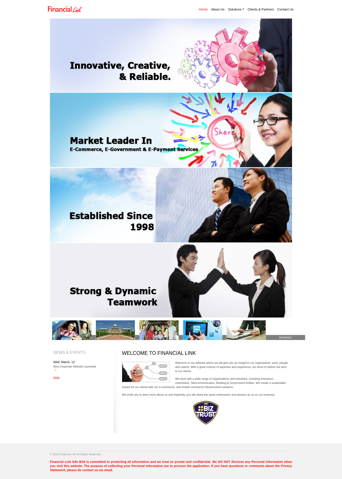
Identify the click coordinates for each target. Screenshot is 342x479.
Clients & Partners (261, 9)
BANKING (285, 337)
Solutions (234, 9)
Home (203, 9)
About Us (218, 9)
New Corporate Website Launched (74, 366)
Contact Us (285, 9)
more (56, 377)
